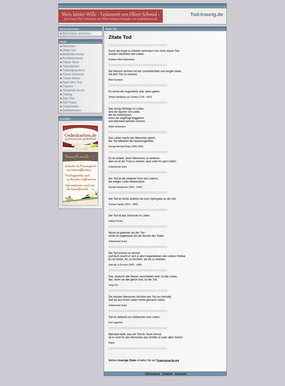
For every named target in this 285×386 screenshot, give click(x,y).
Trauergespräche (72, 70)
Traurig (65, 94)
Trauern (66, 86)
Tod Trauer (68, 102)
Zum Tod (66, 98)
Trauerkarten (69, 66)
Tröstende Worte (72, 90)
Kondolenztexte (71, 58)
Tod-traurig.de (152, 373)
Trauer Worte (69, 78)
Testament (167, 373)
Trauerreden (69, 106)
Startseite (67, 46)
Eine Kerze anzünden (75, 33)
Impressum (180, 373)
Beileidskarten (70, 110)
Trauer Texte (69, 62)
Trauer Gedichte (71, 74)
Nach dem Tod (70, 82)
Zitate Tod (67, 50)
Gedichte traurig (71, 54)
